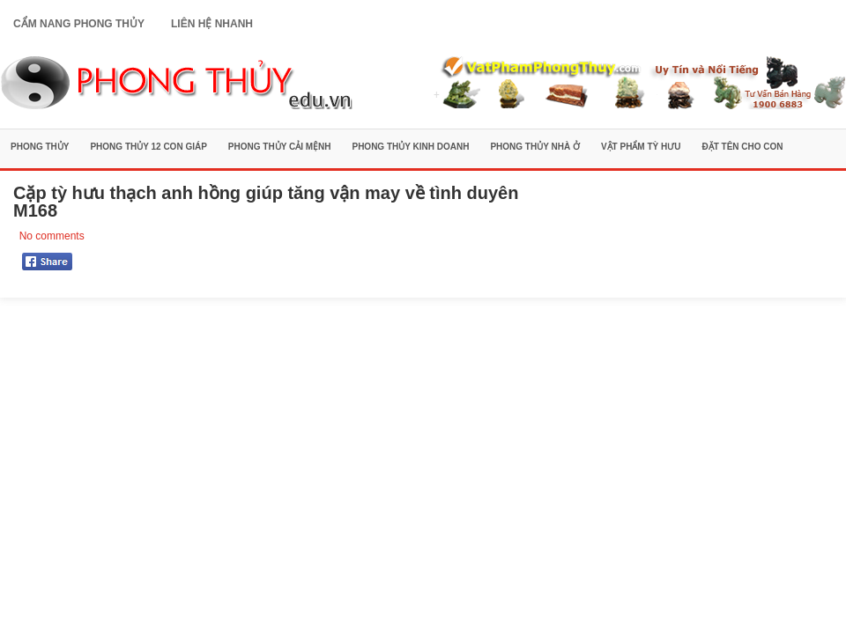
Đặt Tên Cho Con (742, 146)
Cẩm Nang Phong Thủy (79, 24)
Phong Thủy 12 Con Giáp (148, 146)
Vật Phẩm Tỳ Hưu (641, 146)
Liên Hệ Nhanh (212, 24)
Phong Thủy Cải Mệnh (279, 146)
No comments (52, 236)
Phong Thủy (40, 146)
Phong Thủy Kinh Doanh (410, 146)
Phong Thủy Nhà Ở (535, 146)
